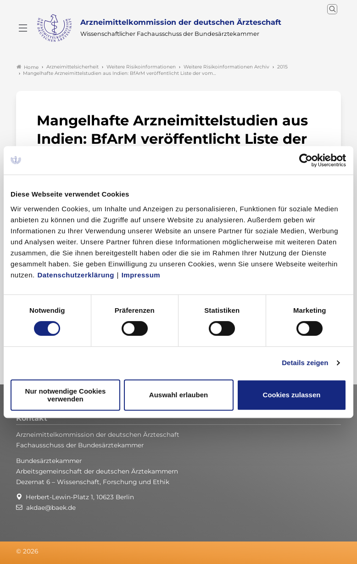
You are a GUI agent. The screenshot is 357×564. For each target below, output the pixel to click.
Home (28, 67)
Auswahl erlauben (178, 395)
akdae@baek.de (51, 507)
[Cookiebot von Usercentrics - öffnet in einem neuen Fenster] (306, 160)
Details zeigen (305, 363)
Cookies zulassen (292, 395)
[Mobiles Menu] (23, 28)
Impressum (141, 275)
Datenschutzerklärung (75, 275)
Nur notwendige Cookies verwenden (65, 395)
